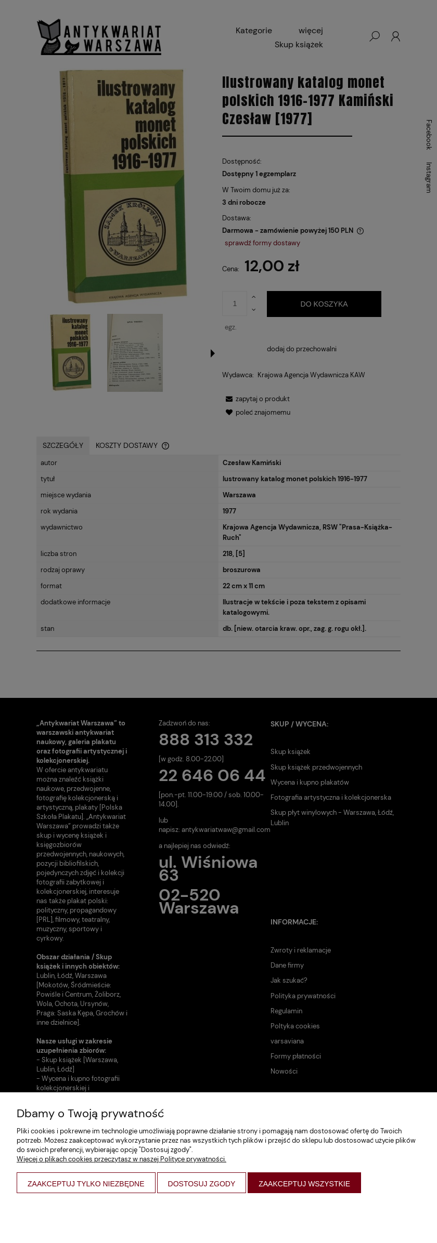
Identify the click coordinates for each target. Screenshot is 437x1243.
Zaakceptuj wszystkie (304, 1184)
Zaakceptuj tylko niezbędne (86, 1184)
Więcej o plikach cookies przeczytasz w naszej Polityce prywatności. (121, 1159)
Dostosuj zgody (202, 1184)
